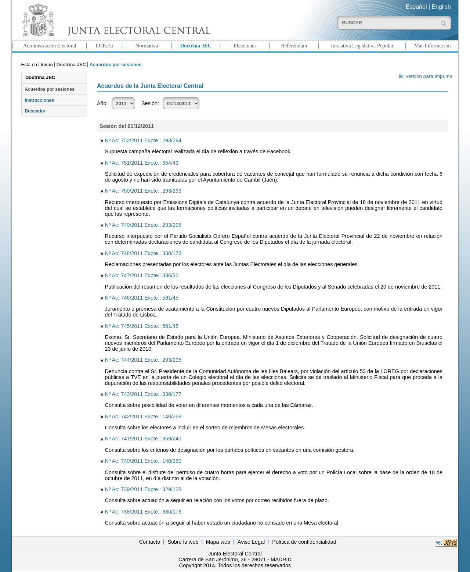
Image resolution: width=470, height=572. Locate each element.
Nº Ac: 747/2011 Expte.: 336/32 (141, 275)
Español (416, 7)
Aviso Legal (251, 542)
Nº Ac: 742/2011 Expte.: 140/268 (143, 416)
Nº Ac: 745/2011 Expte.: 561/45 (141, 326)
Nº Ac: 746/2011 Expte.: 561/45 (141, 298)
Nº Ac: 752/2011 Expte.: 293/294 (143, 140)
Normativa (146, 46)
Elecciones (245, 46)
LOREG (104, 46)
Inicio (47, 64)
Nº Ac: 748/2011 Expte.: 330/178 (143, 253)
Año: (102, 103)
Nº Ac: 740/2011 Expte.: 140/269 (143, 461)
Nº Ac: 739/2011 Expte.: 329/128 (143, 489)
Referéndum (294, 46)
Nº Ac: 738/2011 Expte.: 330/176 (143, 512)
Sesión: (150, 103)
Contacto (149, 542)
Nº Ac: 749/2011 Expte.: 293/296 (143, 225)
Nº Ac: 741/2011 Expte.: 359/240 (143, 438)
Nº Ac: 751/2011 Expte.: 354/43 (141, 163)
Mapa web (218, 542)
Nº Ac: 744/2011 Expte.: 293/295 (143, 360)
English (441, 7)
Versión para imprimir (428, 76)
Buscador (35, 111)
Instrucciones (39, 100)
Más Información (432, 46)
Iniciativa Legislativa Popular (362, 46)
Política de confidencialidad (304, 542)
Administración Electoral (49, 46)
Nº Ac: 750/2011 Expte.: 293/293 (143, 191)
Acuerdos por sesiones (49, 89)
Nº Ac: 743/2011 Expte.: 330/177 (143, 394)
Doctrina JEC (196, 46)
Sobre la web (182, 542)
